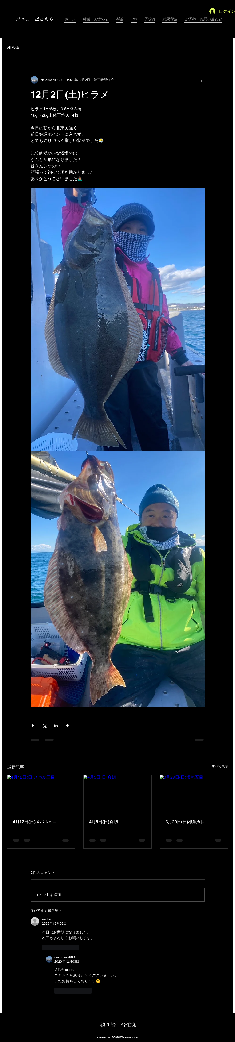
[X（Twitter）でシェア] (44, 725)
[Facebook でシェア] (33, 725)
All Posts (13, 47)
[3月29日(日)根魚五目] (194, 794)
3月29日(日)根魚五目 (185, 821)
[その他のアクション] (202, 80)
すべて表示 (220, 766)
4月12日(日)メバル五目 (35, 821)
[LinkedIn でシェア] (56, 725)
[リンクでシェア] (67, 725)
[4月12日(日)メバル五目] (41, 794)
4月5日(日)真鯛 (103, 821)
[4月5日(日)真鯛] (117, 794)
